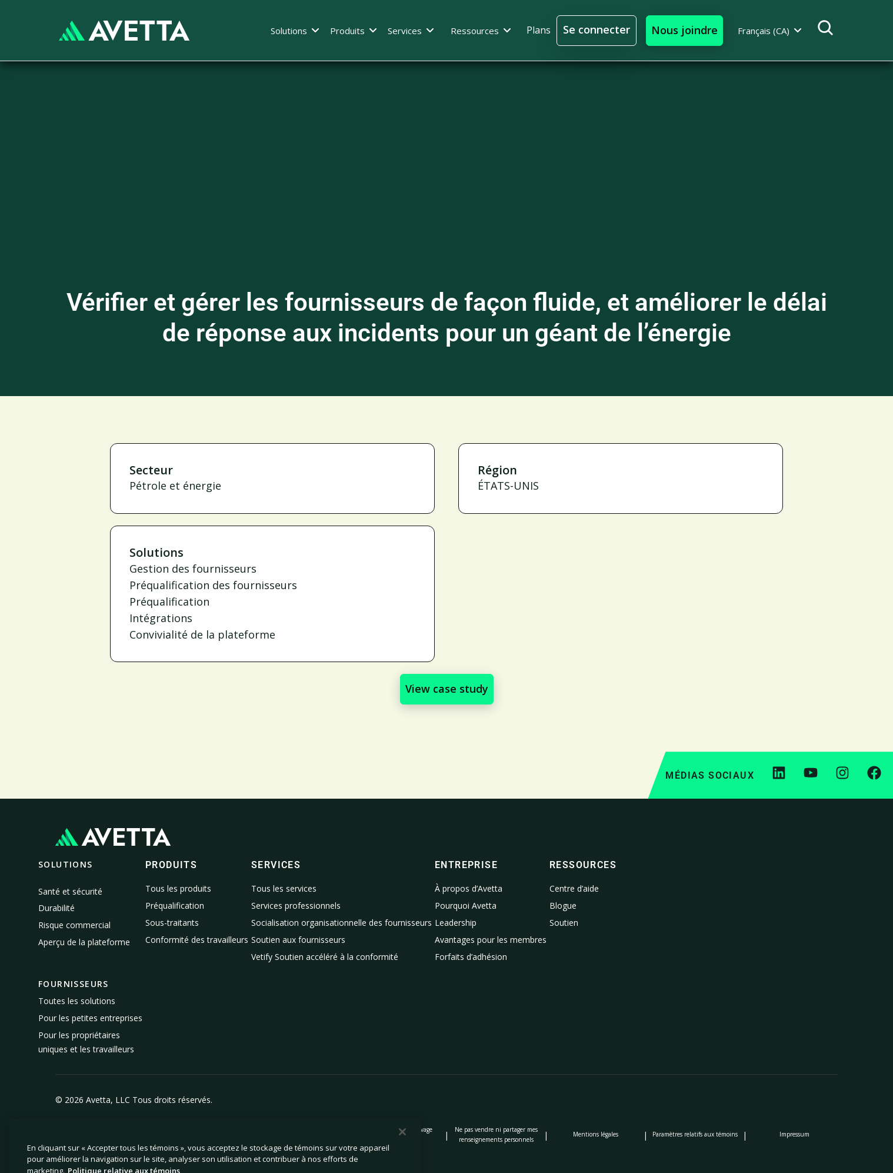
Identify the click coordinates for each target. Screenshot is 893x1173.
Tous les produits (178, 888)
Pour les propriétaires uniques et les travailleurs (86, 1042)
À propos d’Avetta (468, 888)
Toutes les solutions (76, 1000)
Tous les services (283, 888)
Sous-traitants (172, 922)
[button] (295, 31)
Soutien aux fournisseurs (298, 939)
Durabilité (56, 907)
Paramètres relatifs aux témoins (695, 1134)
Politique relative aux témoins (198, 1134)
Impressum (794, 1134)
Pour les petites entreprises (90, 1018)
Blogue (563, 905)
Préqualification (174, 905)
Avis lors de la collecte (297, 1134)
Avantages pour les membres (491, 939)
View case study (446, 689)
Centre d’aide (574, 888)
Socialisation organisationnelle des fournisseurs (341, 922)
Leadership (456, 922)
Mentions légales (595, 1134)
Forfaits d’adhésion (471, 956)
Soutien (563, 922)
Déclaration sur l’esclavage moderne (397, 1134)
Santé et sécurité (70, 891)
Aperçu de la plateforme (84, 942)
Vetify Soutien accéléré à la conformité (324, 956)
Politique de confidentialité (99, 1134)
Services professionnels (296, 905)
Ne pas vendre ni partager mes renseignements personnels (496, 1134)
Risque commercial (74, 925)
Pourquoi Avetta (466, 905)
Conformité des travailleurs (196, 939)
